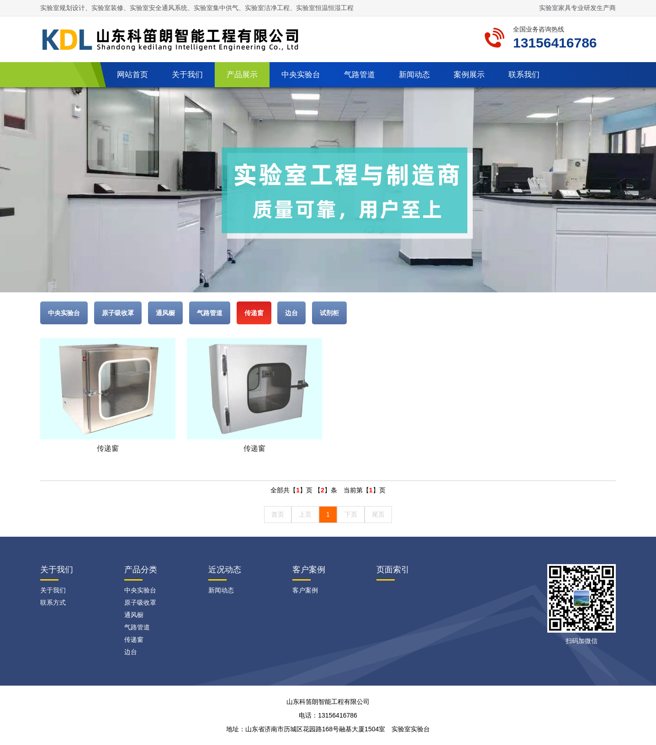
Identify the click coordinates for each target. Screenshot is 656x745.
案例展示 (469, 74)
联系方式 (53, 602)
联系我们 (524, 74)
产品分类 (140, 569)
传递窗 (254, 313)
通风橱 (165, 313)
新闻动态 (414, 74)
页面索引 (392, 569)
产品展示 (242, 74)
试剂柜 (329, 313)
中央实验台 (300, 74)
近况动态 (224, 569)
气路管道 (359, 74)
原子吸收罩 (118, 313)
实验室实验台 (410, 729)
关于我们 (187, 74)
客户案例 (308, 569)
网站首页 (132, 74)
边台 (291, 313)
